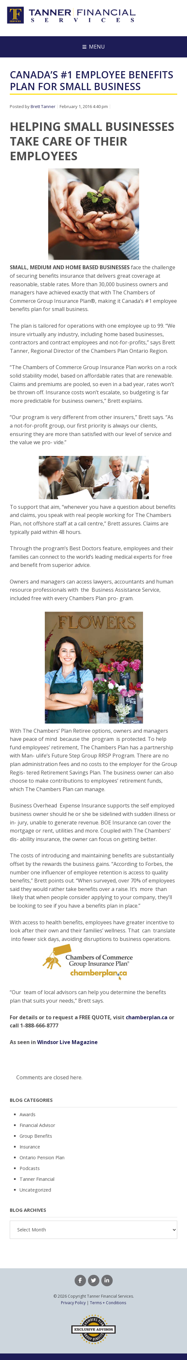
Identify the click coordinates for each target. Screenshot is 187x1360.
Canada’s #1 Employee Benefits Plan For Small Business (91, 80)
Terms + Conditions (108, 1302)
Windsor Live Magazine (67, 1042)
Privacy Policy (73, 1302)
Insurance (30, 1147)
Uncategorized (35, 1190)
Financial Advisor (37, 1125)
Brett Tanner (43, 106)
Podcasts (30, 1168)
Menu (97, 46)
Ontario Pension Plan (42, 1157)
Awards (28, 1114)
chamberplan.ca (146, 1017)
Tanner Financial (37, 1179)
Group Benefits (36, 1136)
